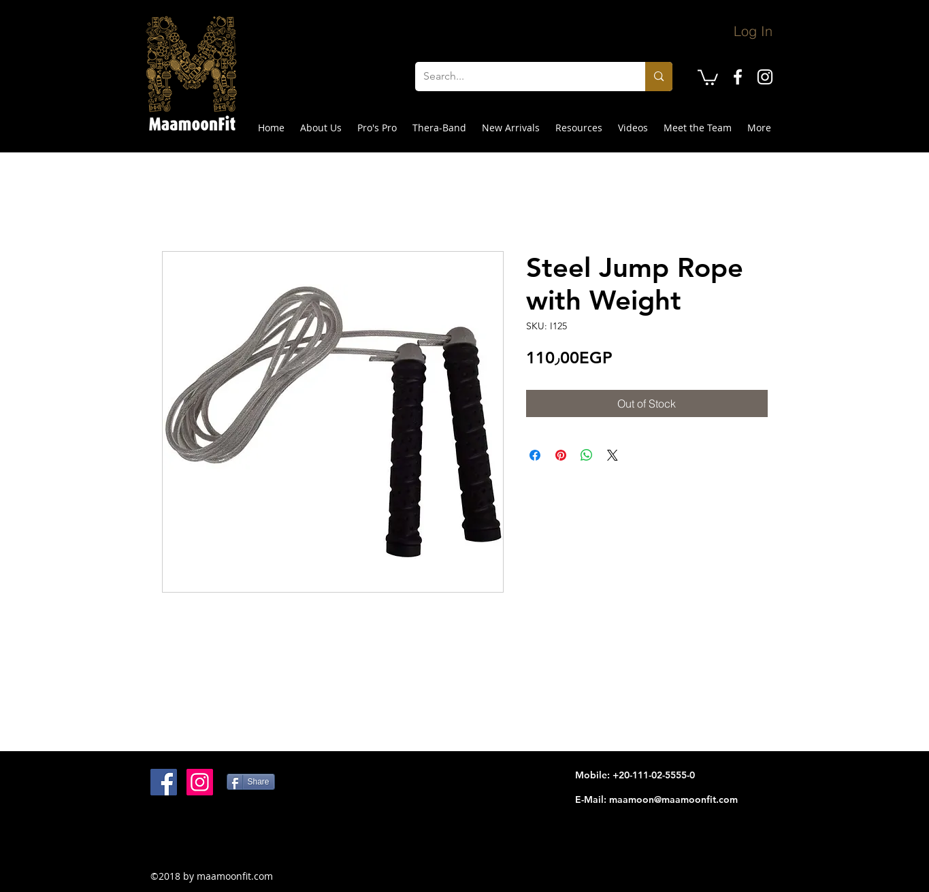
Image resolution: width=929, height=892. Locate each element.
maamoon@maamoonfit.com (673, 799)
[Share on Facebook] (535, 455)
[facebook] (738, 77)
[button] (708, 76)
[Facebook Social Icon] (163, 782)
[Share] (251, 782)
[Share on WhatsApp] (586, 455)
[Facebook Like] (235, 839)
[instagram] (765, 77)
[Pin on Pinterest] (561, 455)
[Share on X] (612, 455)
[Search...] (520, 76)
